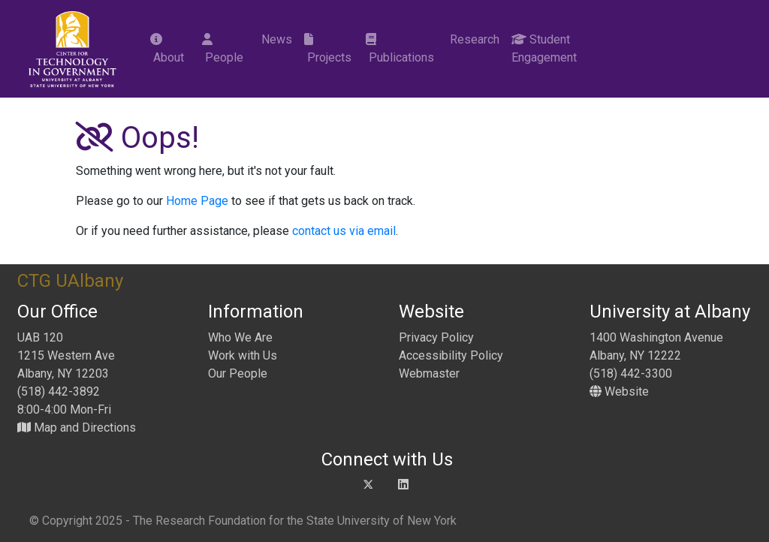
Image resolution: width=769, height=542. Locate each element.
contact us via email (344, 231)
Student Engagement (544, 48)
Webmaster (429, 373)
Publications (400, 49)
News (275, 39)
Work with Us (242, 355)
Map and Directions (76, 427)
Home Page (197, 201)
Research (473, 39)
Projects (327, 49)
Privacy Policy (436, 337)
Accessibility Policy (451, 355)
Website (619, 391)
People (222, 49)
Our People (237, 373)
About (167, 49)
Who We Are (240, 337)
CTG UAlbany (70, 280)
